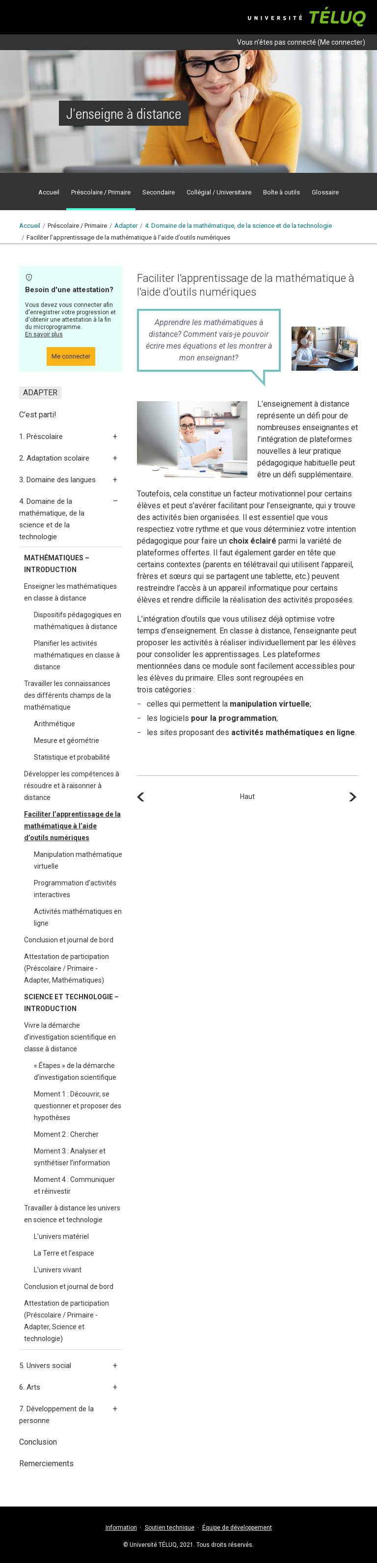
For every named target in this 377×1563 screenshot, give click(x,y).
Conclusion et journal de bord (68, 940)
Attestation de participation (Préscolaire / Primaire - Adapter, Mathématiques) (66, 968)
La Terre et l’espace (64, 1253)
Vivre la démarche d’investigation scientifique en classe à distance (70, 1037)
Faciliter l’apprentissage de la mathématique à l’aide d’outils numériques (72, 826)
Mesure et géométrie (66, 740)
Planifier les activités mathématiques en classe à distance (77, 655)
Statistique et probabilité (72, 757)
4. (238, 225)
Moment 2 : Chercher (66, 1134)
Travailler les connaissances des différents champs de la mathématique (67, 695)
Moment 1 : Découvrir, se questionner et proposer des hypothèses (77, 1106)
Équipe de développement (237, 1527)
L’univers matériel (61, 1236)
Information (121, 1527)
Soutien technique (169, 1527)
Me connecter (341, 42)
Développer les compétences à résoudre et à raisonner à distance (71, 785)
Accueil (29, 225)
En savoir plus (44, 334)
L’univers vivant (57, 1270)
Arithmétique (54, 724)
